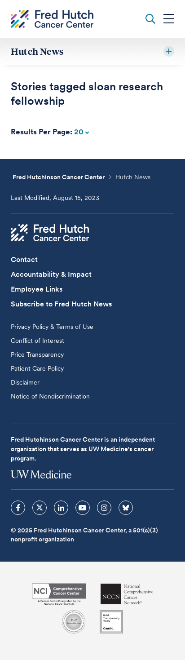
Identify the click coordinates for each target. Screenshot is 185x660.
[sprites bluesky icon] (126, 508)
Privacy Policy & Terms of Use (52, 326)
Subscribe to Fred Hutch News (61, 304)
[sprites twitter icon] (39, 508)
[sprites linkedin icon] (61, 508)
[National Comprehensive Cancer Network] (127, 594)
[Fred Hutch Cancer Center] (50, 232)
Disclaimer (25, 382)
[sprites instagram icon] (104, 508)
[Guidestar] (111, 621)
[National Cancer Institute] (59, 594)
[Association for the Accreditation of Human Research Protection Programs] (73, 621)
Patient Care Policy (37, 368)
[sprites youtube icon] (82, 508)
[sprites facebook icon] (18, 508)
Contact (24, 259)
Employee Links (36, 289)
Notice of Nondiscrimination (50, 396)
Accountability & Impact (51, 274)
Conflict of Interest (37, 340)
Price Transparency (37, 354)
